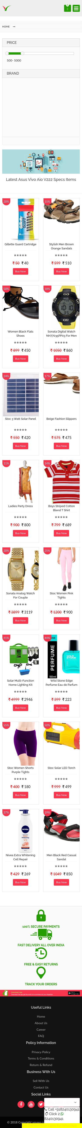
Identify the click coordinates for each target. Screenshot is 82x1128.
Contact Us (40, 1087)
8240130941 (53, 1119)
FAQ (41, 1036)
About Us (41, 1023)
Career (41, 1029)
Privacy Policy (41, 1052)
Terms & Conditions (41, 1058)
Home (41, 1016)
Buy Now (20, 271)
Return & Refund (41, 1065)
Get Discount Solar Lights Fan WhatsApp (49, 1125)
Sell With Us (41, 1081)
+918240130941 (67, 1109)
